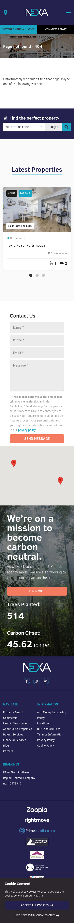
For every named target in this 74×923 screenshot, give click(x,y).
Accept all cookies (37, 905)
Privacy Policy (46, 740)
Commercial (10, 718)
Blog (6, 746)
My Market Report (55, 29)
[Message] (37, 375)
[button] (60, 481)
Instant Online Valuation (18, 29)
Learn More (37, 591)
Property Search (13, 712)
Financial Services (14, 740)
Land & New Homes (15, 723)
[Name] (37, 327)
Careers (8, 751)
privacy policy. (27, 430)
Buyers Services (13, 734)
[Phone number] (37, 340)
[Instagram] (36, 681)
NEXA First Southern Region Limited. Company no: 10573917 (19, 778)
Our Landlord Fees (48, 729)
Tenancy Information (50, 734)
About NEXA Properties (17, 729)
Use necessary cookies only (37, 915)
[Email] (37, 352)
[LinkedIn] (46, 681)
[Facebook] (27, 681)
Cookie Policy (45, 746)
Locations (43, 723)
